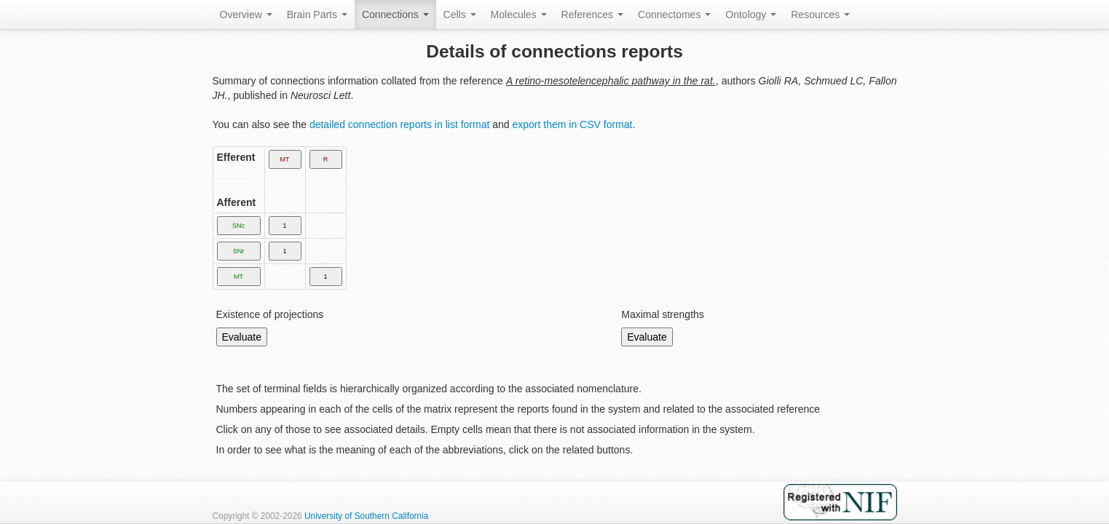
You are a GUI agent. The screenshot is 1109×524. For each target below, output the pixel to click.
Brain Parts (317, 14)
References (592, 14)
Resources (820, 14)
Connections (395, 14)
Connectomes (674, 14)
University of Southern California (366, 516)
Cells (459, 14)
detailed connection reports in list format (399, 124)
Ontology (750, 14)
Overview (246, 14)
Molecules (519, 14)
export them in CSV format (572, 124)
